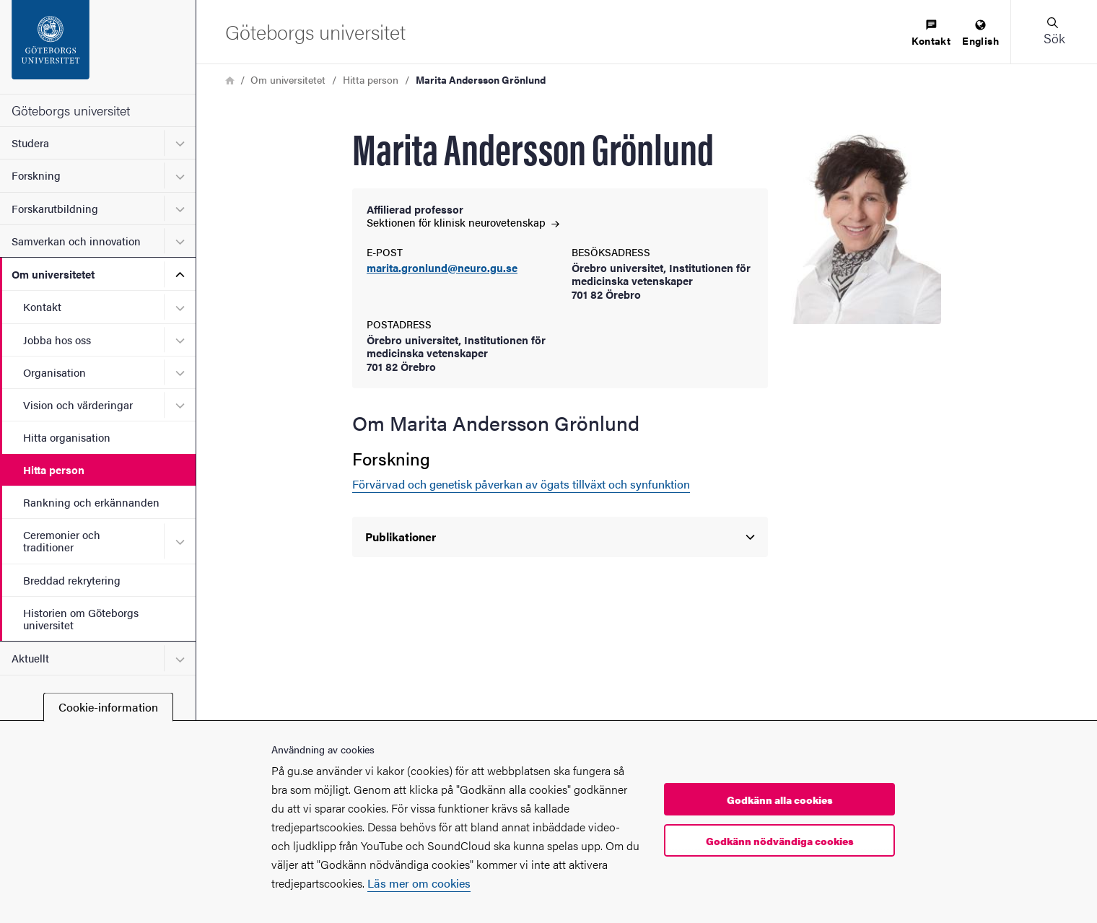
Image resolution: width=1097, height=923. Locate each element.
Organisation (54, 372)
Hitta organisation (66, 437)
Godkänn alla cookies (780, 799)
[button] (1053, 32)
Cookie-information (108, 707)
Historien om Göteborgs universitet (81, 618)
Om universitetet (53, 273)
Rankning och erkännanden (91, 501)
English (980, 33)
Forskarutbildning (55, 208)
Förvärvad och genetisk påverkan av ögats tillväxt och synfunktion (521, 484)
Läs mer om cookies (419, 883)
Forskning (36, 175)
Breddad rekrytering (72, 579)
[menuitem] (931, 33)
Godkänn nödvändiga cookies (780, 841)
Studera (30, 142)
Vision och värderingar (78, 404)
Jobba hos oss (57, 339)
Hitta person (53, 469)
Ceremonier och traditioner (61, 540)
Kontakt (42, 306)
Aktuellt (30, 657)
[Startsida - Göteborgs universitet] (98, 47)
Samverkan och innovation (76, 240)
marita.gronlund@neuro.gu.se (442, 268)
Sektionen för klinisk (463, 222)
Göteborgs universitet (71, 110)
